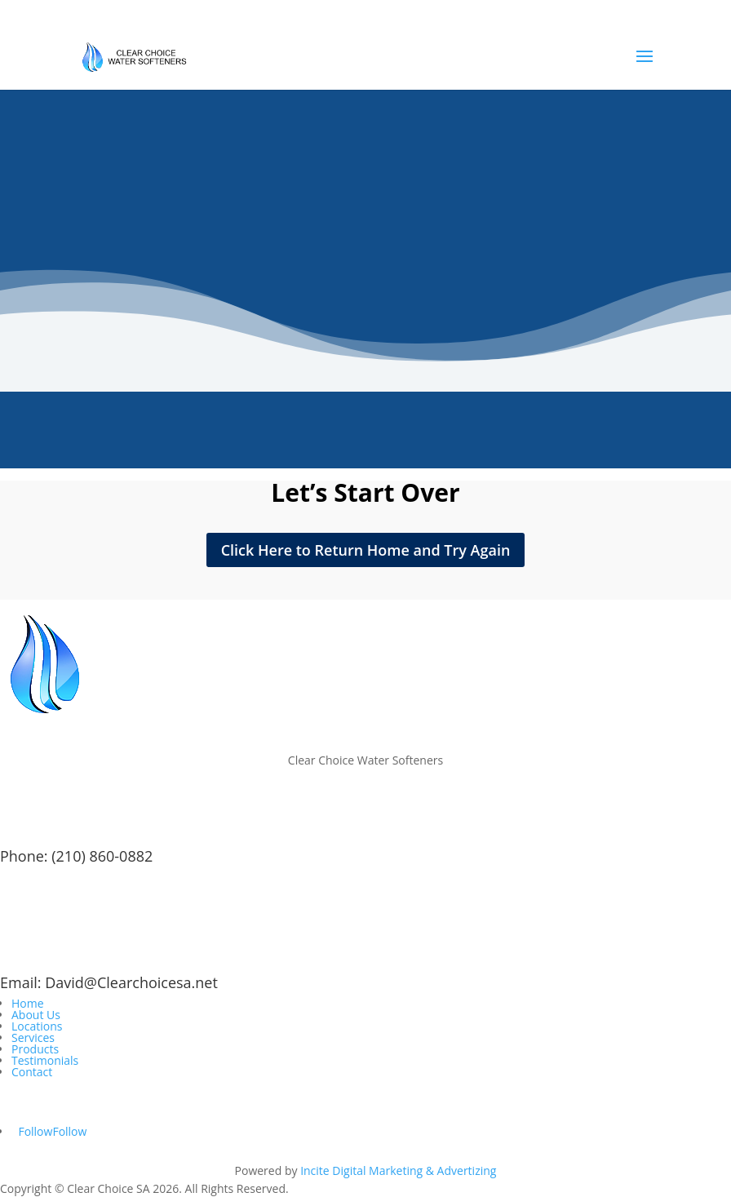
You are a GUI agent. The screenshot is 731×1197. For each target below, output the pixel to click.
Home (27, 1003)
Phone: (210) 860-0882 (76, 856)
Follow (69, 1131)
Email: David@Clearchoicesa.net (109, 982)
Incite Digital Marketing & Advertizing (398, 1170)
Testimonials (44, 1060)
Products (35, 1049)
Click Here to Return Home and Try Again (366, 550)
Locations (36, 1026)
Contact (31, 1072)
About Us (35, 1014)
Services (33, 1037)
